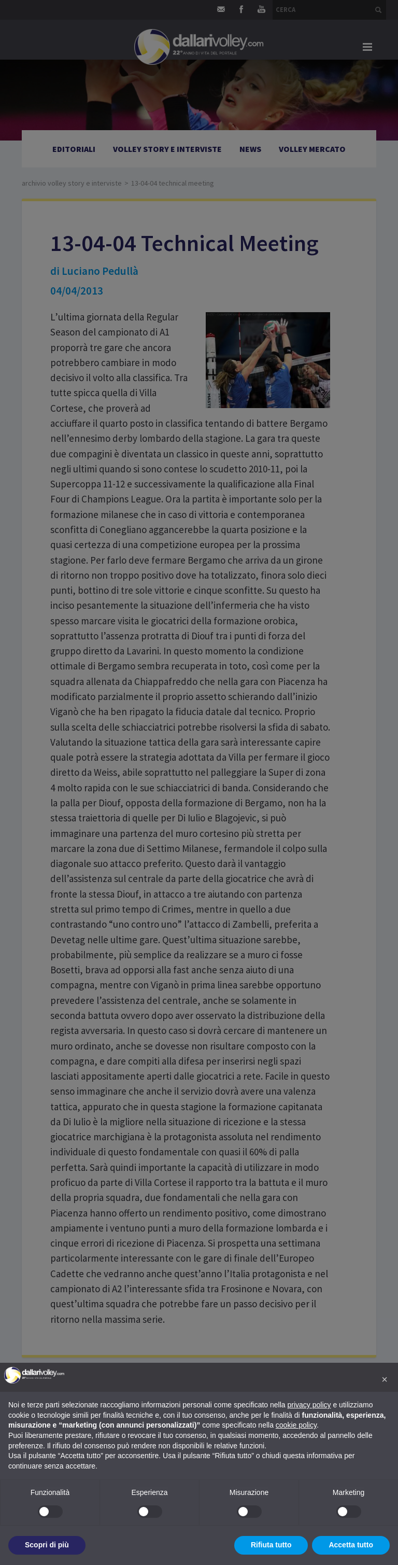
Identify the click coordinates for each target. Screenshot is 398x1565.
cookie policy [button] (296, 1425)
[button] (384, 1379)
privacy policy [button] (309, 1405)
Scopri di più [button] (47, 1545)
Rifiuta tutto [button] (271, 1545)
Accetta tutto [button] (351, 1545)
